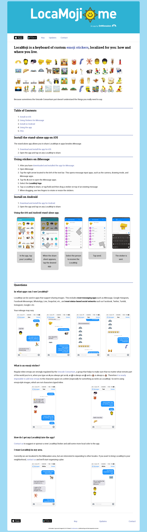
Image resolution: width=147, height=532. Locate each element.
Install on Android (27, 124)
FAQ (21, 131)
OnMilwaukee (74, 528)
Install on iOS (25, 116)
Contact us (18, 443)
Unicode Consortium (66, 371)
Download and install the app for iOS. (36, 149)
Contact (64, 37)
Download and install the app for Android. (38, 203)
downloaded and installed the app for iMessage (53, 165)
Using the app (26, 127)
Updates (52, 37)
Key (43, 37)
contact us (31, 459)
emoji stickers (78, 47)
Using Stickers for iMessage (32, 120)
